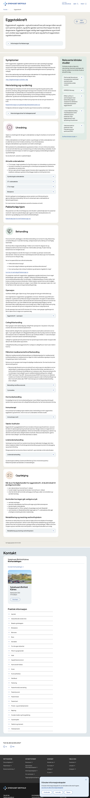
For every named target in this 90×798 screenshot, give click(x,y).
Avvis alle (58, 792)
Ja (6, 748)
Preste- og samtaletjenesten (19, 707)
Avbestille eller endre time (18, 620)
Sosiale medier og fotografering (20, 716)
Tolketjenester (15, 730)
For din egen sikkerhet (17, 647)
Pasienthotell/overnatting (18, 689)
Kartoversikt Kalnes (17, 666)
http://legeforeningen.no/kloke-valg (17, 79)
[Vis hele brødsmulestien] (11, 9)
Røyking (13, 712)
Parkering (14, 684)
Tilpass (68, 792)
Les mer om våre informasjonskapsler (52, 787)
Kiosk (13, 670)
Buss (12, 638)
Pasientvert (14, 702)
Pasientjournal (15, 693)
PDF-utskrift (82, 17)
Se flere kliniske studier (69, 136)
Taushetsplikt (15, 721)
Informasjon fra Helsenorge (20, 43)
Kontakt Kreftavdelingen (15, 568)
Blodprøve (14, 629)
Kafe (12, 657)
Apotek (13, 615)
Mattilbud (14, 679)
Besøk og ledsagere (17, 624)
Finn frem (15, 601)
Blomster (14, 634)
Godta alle (47, 792)
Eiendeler (14, 643)
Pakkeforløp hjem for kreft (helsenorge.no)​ (18, 218)
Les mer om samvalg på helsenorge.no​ (17, 272)
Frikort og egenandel (17, 652)
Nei (13, 748)
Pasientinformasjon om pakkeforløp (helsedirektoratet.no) (23, 104)
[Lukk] (86, 779)
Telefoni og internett (17, 725)
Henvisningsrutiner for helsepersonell (23, 113)
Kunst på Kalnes (16, 675)
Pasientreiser (15, 698)
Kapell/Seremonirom (17, 661)
